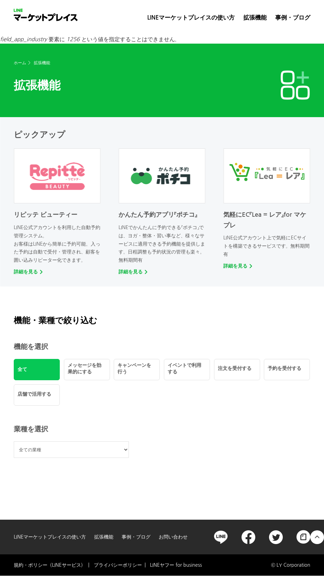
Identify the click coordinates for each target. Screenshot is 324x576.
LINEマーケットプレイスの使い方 (191, 17)
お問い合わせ (173, 536)
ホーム (20, 63)
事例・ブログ (292, 17)
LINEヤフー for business (176, 565)
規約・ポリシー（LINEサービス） (50, 565)
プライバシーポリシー (118, 565)
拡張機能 (255, 17)
